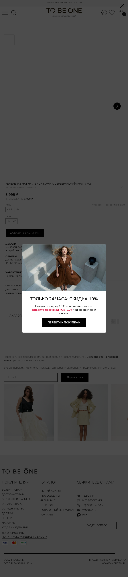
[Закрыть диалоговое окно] (122, 6)
